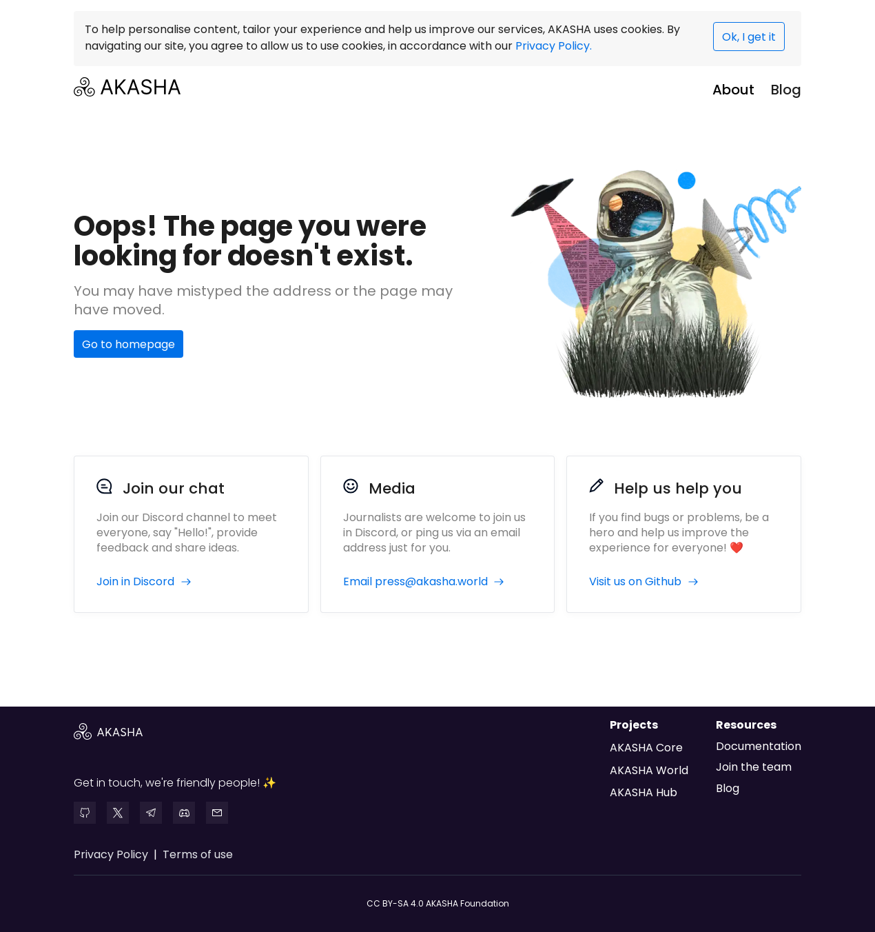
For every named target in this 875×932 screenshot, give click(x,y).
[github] (85, 813)
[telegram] (151, 813)
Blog (786, 89)
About (733, 89)
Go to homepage (128, 344)
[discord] (184, 813)
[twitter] (118, 813)
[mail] (217, 813)
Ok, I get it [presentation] (749, 37)
